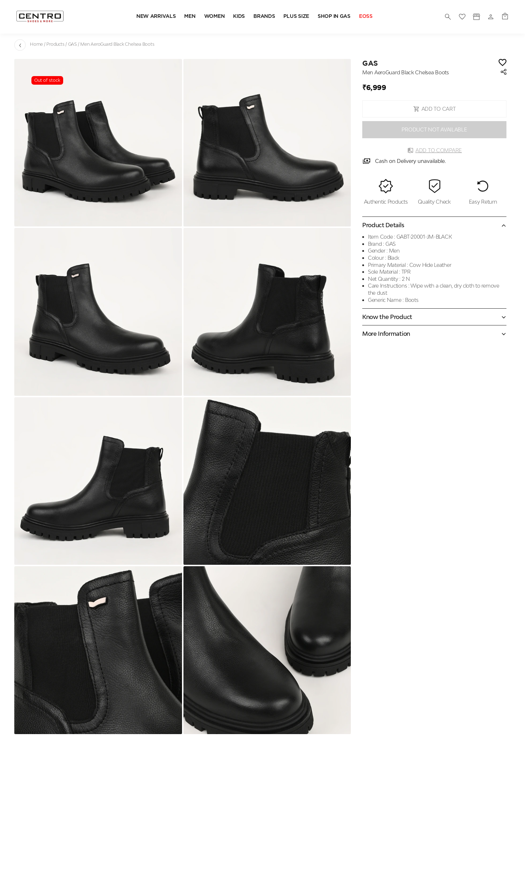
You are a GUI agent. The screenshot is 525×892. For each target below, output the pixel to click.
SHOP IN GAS (334, 16)
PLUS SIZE (296, 16)
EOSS (366, 16)
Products (55, 44)
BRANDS (264, 16)
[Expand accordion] (434, 317)
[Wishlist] (502, 63)
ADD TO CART (434, 109)
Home (36, 44)
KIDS (239, 16)
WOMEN (214, 16)
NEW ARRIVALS (156, 16)
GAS (72, 44)
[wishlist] (462, 17)
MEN (189, 16)
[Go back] (20, 45)
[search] (448, 17)
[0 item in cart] (505, 17)
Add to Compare (434, 150)
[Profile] (476, 17)
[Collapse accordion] (434, 225)
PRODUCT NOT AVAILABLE (434, 129)
